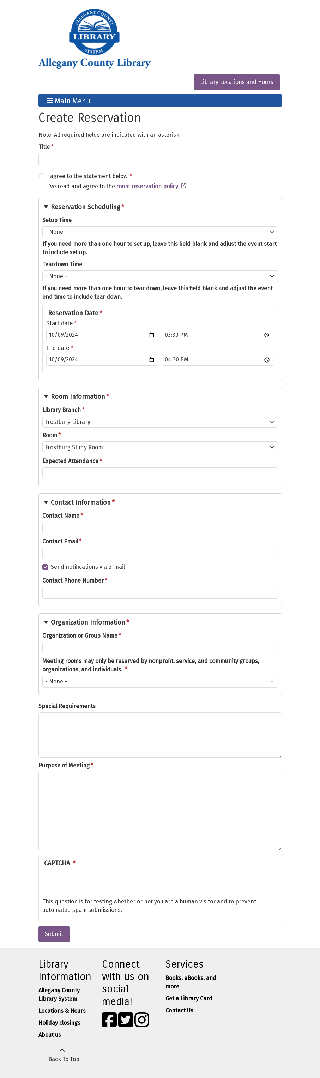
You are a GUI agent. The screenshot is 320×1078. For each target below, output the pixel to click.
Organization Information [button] (88, 622)
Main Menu (68, 100)
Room (49, 435)
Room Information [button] (78, 397)
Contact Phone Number (73, 580)
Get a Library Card (188, 998)
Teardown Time (62, 264)
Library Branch (61, 410)
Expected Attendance (70, 461)
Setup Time (57, 220)
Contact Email (60, 541)
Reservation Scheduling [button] (85, 207)
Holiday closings (59, 1022)
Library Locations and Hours (236, 82)
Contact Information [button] (81, 502)
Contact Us (179, 1010)
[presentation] (96, 883)
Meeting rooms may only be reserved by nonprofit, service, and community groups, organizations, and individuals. (150, 665)
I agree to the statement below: (88, 176)
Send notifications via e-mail (88, 567)
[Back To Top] (62, 1055)
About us (49, 1034)
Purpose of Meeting (64, 765)
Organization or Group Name (79, 635)
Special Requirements (67, 706)
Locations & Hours (62, 1010)
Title (44, 147)
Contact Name (60, 515)
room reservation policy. (147, 186)
